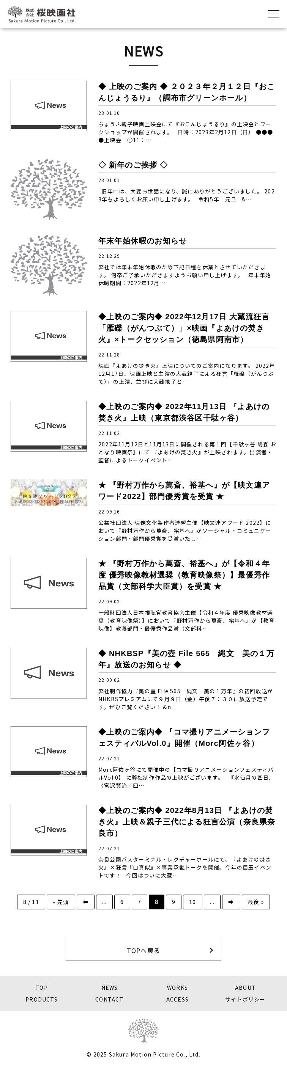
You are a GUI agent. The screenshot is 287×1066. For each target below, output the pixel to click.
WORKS (177, 987)
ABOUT (245, 987)
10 (192, 902)
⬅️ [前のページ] (85, 902)
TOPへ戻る (143, 950)
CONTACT (109, 999)
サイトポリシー (245, 999)
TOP (41, 987)
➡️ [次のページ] (231, 902)
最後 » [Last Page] (256, 902)
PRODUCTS (41, 999)
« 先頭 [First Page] (61, 902)
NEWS (109, 987)
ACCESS (177, 999)
